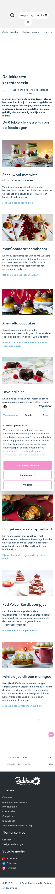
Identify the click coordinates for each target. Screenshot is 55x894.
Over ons (7, 797)
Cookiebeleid (9, 811)
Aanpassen (27, 475)
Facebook (12, 863)
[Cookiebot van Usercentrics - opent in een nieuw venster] (39, 407)
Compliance (8, 816)
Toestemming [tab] (10, 415)
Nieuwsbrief (8, 821)
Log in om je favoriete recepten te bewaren (30, 92)
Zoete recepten (10, 32)
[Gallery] (29, 741)
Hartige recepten (31, 32)
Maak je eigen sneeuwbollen (17, 203)
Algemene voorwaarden (15, 802)
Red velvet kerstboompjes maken (19, 631)
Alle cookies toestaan (27, 465)
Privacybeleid (9, 807)
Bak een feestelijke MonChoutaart (20, 275)
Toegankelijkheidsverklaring (17, 826)
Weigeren (27, 484)
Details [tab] (28, 415)
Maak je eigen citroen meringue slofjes (23, 706)
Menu (27, 22)
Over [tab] (45, 415)
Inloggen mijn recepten (34, 15)
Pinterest (11, 868)
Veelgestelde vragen (13, 844)
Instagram (12, 859)
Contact (6, 840)
